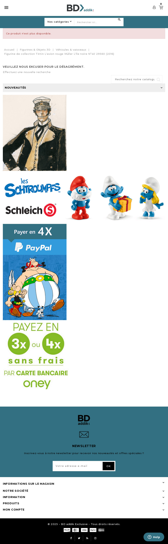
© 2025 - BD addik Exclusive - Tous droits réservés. (84, 524)
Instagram (95, 538)
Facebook (71, 538)
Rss (87, 538)
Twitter (79, 538)
